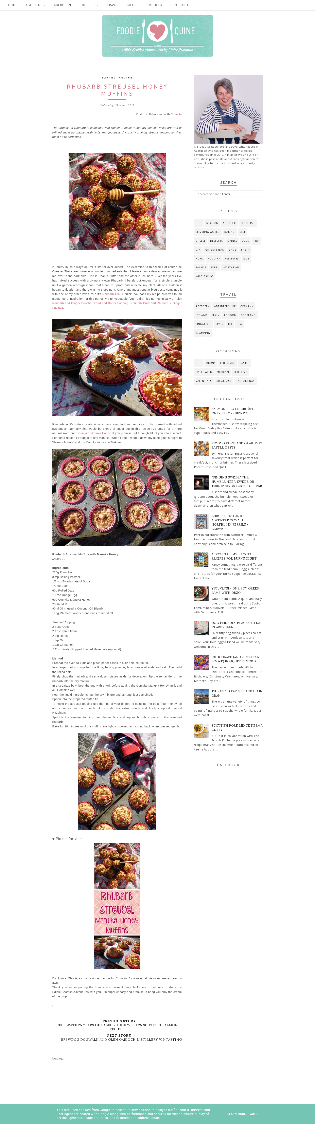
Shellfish (248, 223)
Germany (246, 306)
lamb (233, 249)
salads (201, 267)
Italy (216, 315)
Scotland (179, 5)
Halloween (204, 372)
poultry (214, 258)
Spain (220, 324)
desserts (216, 240)
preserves (232, 258)
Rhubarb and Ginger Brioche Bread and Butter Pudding (90, 303)
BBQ (199, 223)
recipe (126, 77)
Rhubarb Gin (111, 294)
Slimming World (208, 232)
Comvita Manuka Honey (94, 433)
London (230, 315)
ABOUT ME (36, 5)
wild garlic (204, 276)
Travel (113, 5)
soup (214, 267)
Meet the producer (144, 5)
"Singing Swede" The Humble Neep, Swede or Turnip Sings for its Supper (237, 481)
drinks (232, 240)
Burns (210, 363)
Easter (244, 363)
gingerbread (214, 249)
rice (246, 258)
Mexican (212, 223)
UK (230, 324)
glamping (203, 333)
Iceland (201, 315)
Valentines (204, 381)
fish (256, 240)
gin (198, 249)
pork (199, 258)
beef (243, 232)
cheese (201, 240)
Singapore (203, 324)
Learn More (236, 1114)
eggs (245, 240)
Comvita (176, 114)
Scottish (230, 223)
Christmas (227, 363)
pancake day (245, 381)
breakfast (223, 381)
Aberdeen (64, 5)
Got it (254, 1114)
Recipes (90, 5)
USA (239, 324)
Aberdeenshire (225, 306)
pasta (245, 249)
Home (13, 5)
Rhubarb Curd (140, 303)
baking (109, 77)
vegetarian (231, 267)
